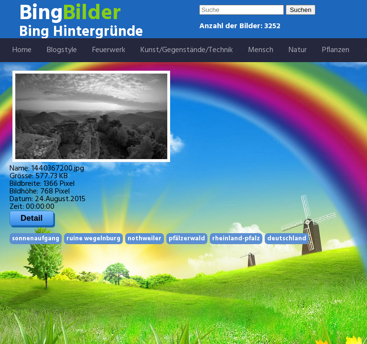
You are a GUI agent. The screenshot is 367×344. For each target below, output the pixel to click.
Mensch (260, 50)
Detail (32, 218)
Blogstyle (62, 50)
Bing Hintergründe (81, 32)
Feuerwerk (108, 50)
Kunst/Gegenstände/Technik (186, 50)
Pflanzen (335, 50)
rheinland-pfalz (236, 239)
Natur (298, 50)
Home (22, 50)
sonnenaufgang (35, 239)
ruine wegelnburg (93, 239)
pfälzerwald (187, 239)
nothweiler (145, 239)
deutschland (286, 239)
